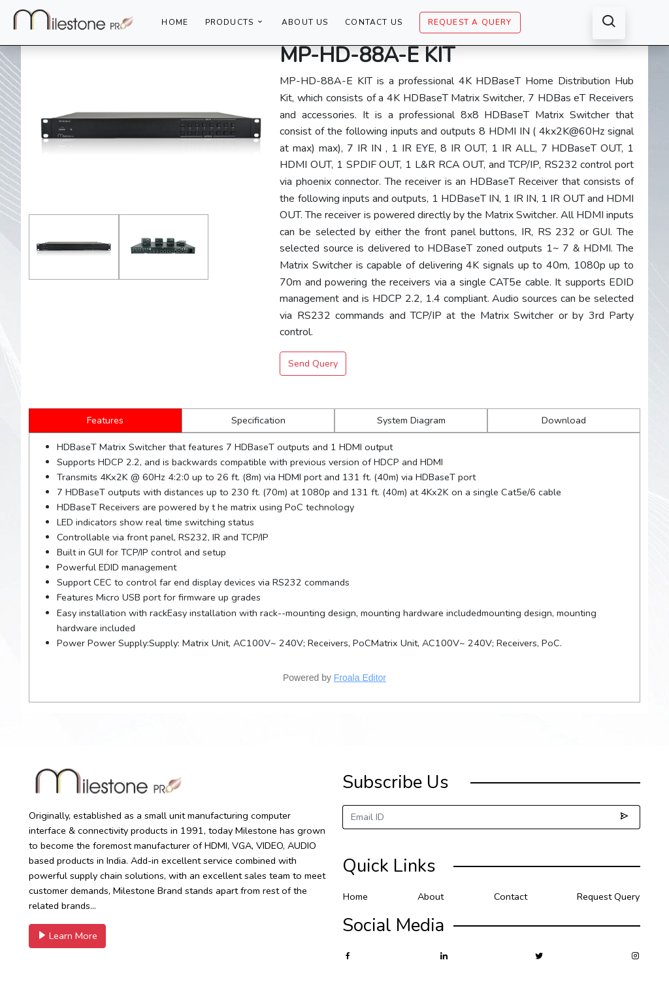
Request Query (608, 896)
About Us (305, 22)
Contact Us (373, 22)
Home (174, 22)
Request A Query (470, 22)
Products (235, 22)
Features (105, 420)
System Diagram (411, 420)
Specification (258, 420)
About (430, 896)
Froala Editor (360, 677)
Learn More (67, 935)
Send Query (313, 363)
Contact (510, 896)
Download (564, 420)
